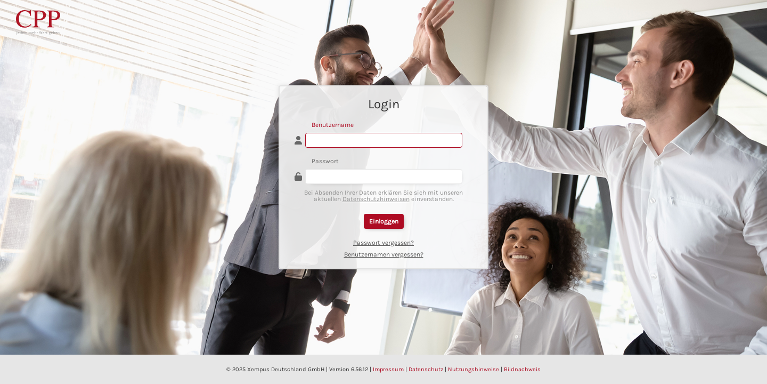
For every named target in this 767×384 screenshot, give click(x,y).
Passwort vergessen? (383, 242)
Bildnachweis (522, 369)
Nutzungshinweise (473, 369)
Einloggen (383, 221)
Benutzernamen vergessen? (383, 254)
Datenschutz (426, 369)
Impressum (388, 369)
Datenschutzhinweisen (376, 199)
